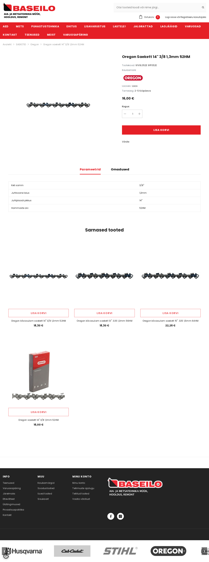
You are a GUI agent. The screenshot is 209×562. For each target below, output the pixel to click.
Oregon (34, 44)
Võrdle (125, 141)
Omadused (120, 169)
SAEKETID (21, 44)
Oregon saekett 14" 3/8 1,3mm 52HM (63, 44)
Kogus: (126, 106)
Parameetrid (90, 169)
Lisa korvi (161, 130)
